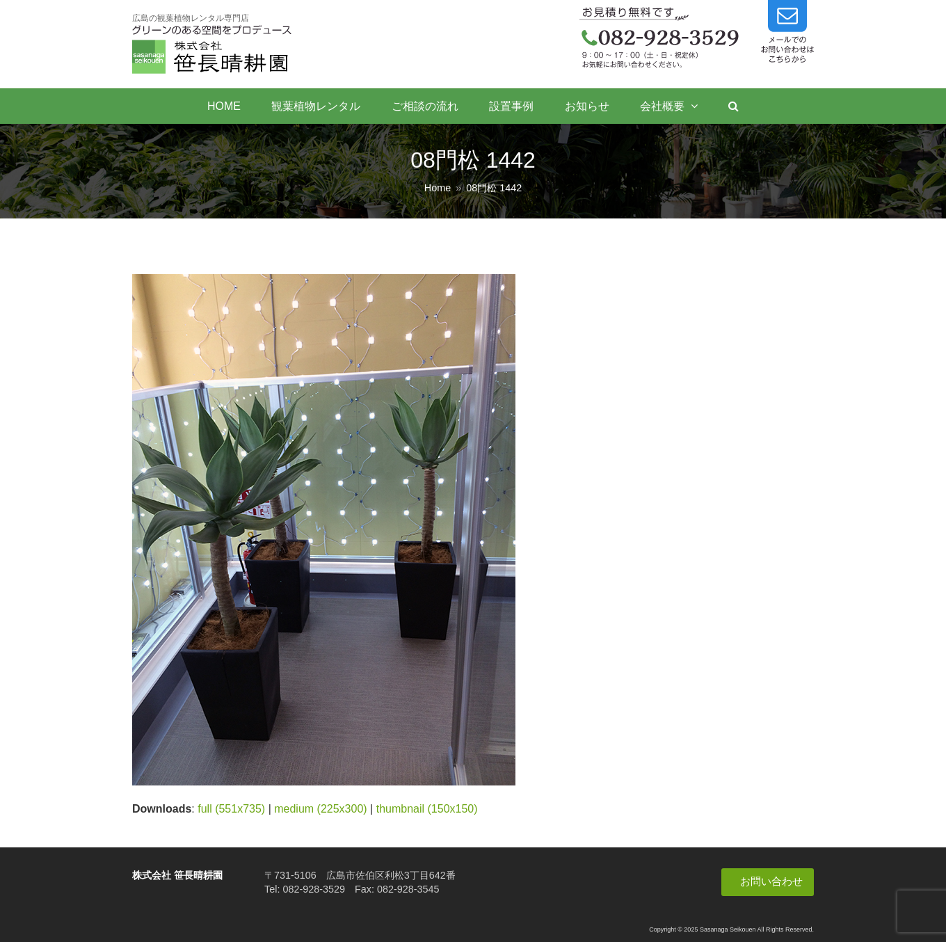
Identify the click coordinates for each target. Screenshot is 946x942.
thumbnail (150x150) (427, 809)
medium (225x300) (320, 809)
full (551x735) (231, 809)
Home (437, 187)
